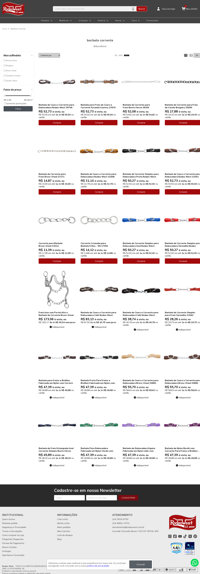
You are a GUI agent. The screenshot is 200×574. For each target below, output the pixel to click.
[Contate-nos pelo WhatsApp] (195, 563)
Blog (59, 539)
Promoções (152, 20)
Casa (134, 20)
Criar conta (62, 519)
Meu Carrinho (63, 531)
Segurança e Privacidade (14, 527)
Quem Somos (8, 519)
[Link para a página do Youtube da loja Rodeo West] (180, 536)
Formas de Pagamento (13, 543)
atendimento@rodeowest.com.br (128, 527)
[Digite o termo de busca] (91, 8)
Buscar (141, 8)
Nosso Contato (9, 547)
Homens (45, 20)
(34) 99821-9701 (121, 523)
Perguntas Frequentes (13, 539)
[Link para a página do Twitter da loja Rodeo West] (190, 536)
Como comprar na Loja (13, 535)
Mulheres (64, 20)
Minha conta (63, 523)
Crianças (83, 20)
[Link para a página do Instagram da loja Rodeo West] (170, 536)
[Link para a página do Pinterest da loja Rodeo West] (195, 536)
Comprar (57, 122)
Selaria (101, 20)
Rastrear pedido (10, 523)
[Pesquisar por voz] (133, 8)
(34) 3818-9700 (120, 519)
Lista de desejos (65, 535)
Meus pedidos (64, 527)
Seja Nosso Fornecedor (13, 555)
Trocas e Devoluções (12, 531)
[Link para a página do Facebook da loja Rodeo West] (175, 536)
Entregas (6, 551)
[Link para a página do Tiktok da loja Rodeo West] (185, 536)
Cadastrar (128, 497)
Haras (118, 20)
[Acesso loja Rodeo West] (165, 9)
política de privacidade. (98, 565)
